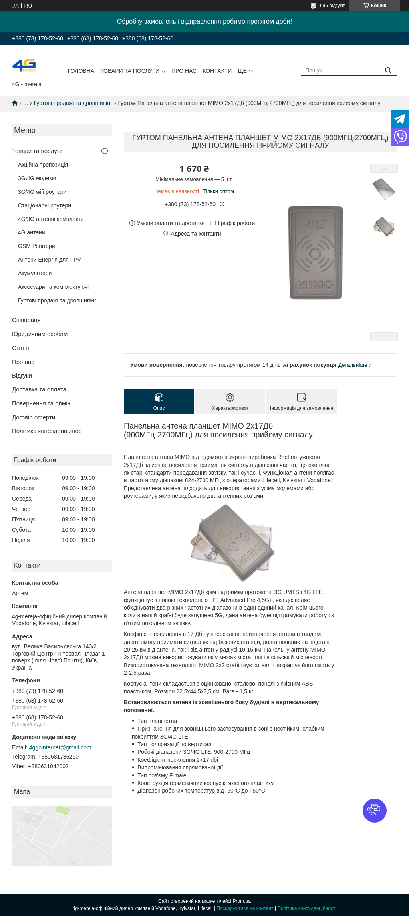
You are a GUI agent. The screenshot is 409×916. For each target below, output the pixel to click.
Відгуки (22, 375)
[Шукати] (388, 71)
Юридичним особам (40, 333)
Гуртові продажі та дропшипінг (73, 103)
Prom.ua (242, 901)
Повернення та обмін (41, 403)
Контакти (217, 71)
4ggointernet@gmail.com (60, 747)
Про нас (184, 71)
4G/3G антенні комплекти (51, 219)
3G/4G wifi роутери (42, 192)
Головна (81, 71)
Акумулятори (35, 273)
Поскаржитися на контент (244, 908)
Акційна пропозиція (43, 164)
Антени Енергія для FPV (49, 259)
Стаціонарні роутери (44, 205)
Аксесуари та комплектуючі (53, 287)
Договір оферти (33, 417)
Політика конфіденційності (49, 430)
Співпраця (26, 319)
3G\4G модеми (37, 178)
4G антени (31, 232)
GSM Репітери (36, 246)
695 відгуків (332, 5)
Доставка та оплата (39, 389)
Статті (20, 347)
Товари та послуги (129, 71)
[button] (375, 811)
